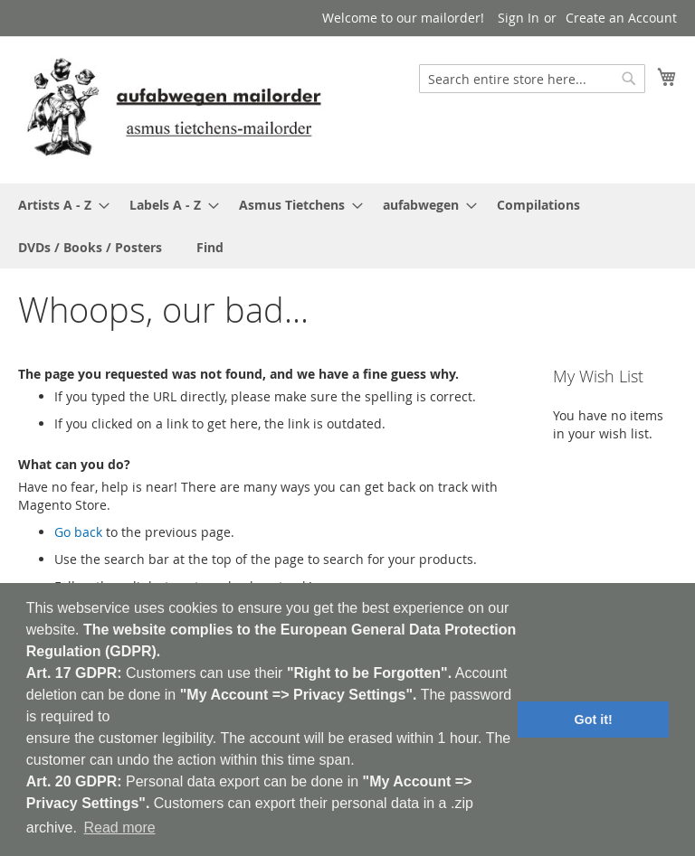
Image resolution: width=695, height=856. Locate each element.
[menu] (347, 225)
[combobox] (532, 78)
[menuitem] (58, 204)
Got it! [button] (594, 719)
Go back (78, 532)
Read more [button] (119, 827)
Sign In (518, 17)
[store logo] (173, 109)
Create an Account (621, 17)
